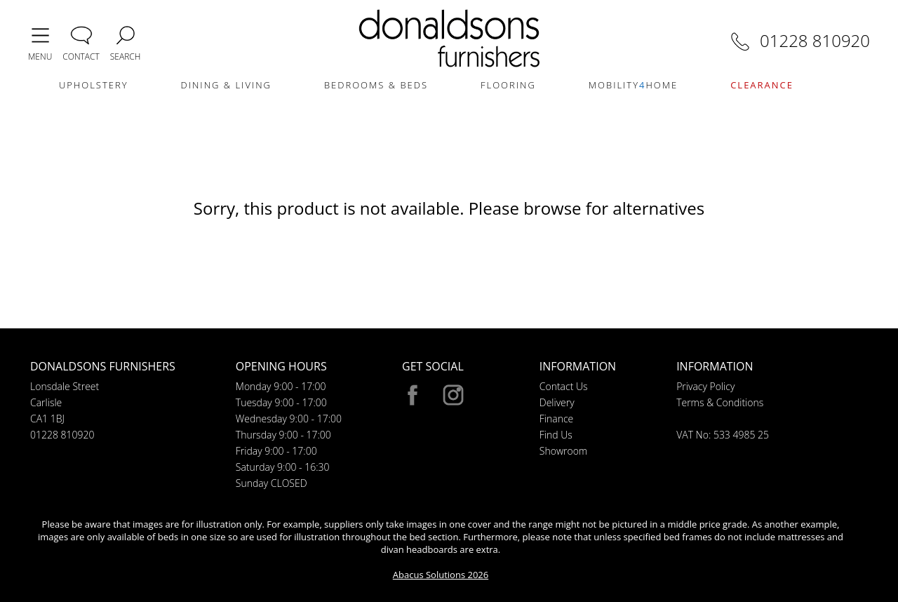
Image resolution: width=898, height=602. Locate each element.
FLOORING (508, 85)
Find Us (556, 434)
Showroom (563, 450)
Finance (557, 418)
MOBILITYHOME (633, 85)
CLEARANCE (761, 85)
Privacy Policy (705, 386)
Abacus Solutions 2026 (440, 574)
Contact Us (564, 386)
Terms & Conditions (719, 402)
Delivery (557, 402)
